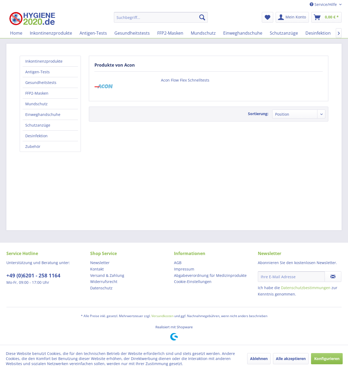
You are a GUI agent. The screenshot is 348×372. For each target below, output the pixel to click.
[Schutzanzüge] (284, 33)
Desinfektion (36, 135)
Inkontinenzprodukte (44, 61)
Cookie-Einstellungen (193, 281)
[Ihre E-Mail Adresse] (291, 276)
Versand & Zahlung (107, 275)
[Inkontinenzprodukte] (51, 33)
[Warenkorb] (326, 17)
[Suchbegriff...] (161, 17)
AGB (177, 262)
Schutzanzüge (37, 125)
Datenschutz (101, 287)
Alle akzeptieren (291, 358)
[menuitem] (161, 17)
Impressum (184, 269)
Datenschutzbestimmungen (305, 287)
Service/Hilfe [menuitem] (324, 4)
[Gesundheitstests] (132, 33)
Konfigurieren (326, 358)
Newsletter (100, 262)
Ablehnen (259, 358)
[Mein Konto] (292, 17)
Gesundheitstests (40, 82)
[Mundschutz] (203, 33)
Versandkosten (162, 316)
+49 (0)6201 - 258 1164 (33, 275)
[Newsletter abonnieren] (333, 276)
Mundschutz (36, 103)
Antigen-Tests (37, 71)
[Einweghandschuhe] (242, 33)
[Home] (16, 33)
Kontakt (97, 269)
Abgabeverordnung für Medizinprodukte (210, 275)
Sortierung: (258, 113)
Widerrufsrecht (103, 281)
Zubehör (32, 146)
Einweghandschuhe (42, 114)
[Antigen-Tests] (93, 33)
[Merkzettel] (267, 17)
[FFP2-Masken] (170, 33)
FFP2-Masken (36, 93)
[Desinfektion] (318, 33)
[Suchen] (202, 17)
